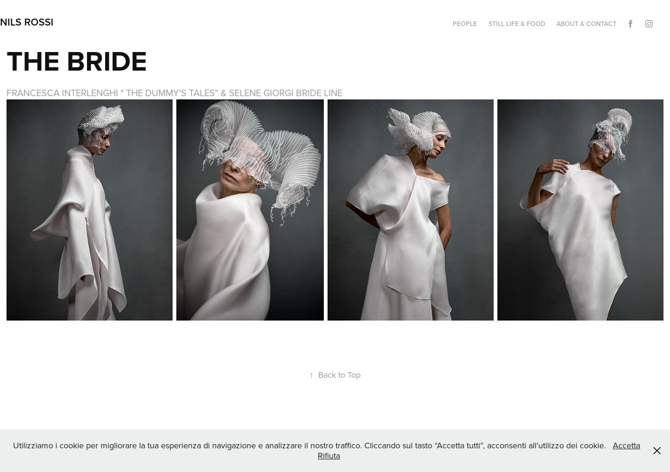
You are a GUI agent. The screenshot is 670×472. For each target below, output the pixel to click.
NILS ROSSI (27, 21)
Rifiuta (329, 455)
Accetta (626, 445)
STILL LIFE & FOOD (517, 23)
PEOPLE (465, 23)
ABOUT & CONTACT (586, 23)
